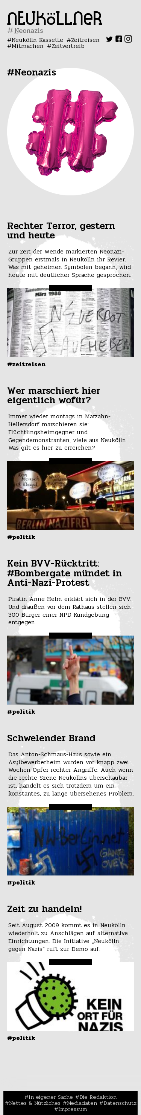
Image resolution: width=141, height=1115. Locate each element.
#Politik (21, 537)
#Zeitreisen (26, 364)
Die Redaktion (98, 1097)
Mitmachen (28, 46)
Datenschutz (119, 1103)
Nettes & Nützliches (35, 1103)
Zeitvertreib (68, 46)
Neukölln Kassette (37, 40)
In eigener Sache (51, 1097)
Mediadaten (82, 1103)
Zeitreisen (85, 40)
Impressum (72, 1109)
